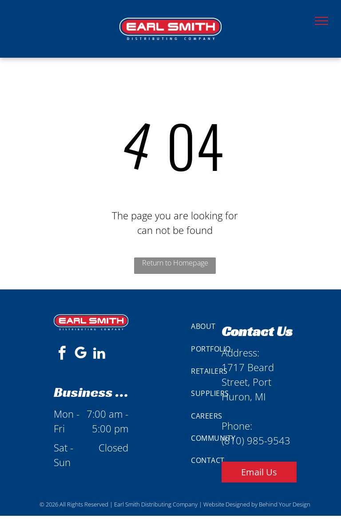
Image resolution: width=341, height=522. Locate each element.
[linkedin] (99, 354)
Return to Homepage (175, 263)
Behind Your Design (284, 504)
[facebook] (62, 354)
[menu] (321, 20)
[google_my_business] (80, 354)
